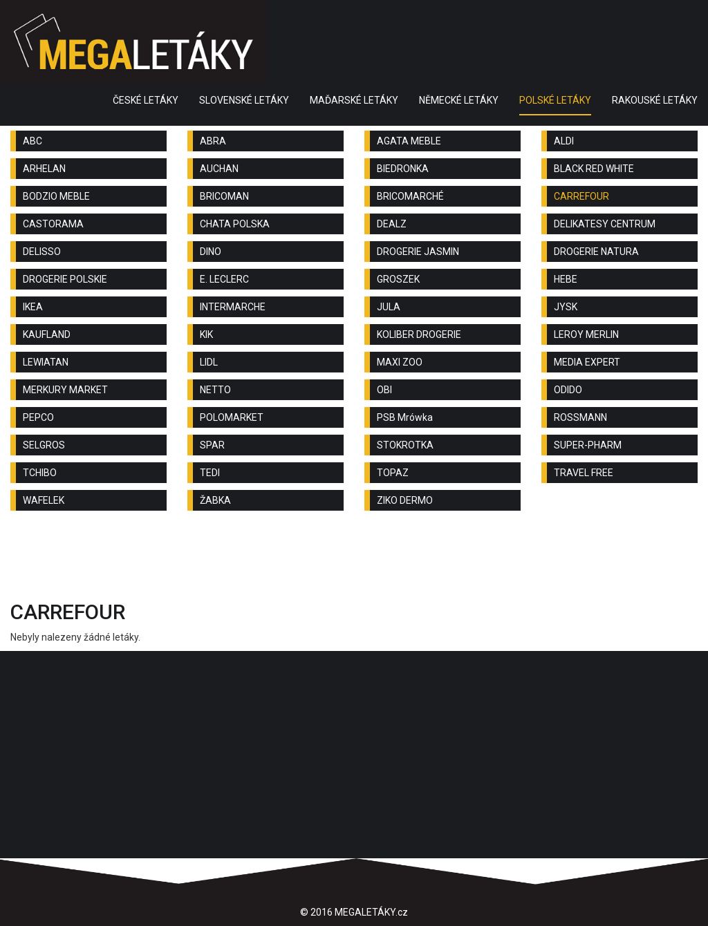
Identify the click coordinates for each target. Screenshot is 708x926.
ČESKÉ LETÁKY (145, 100)
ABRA (213, 141)
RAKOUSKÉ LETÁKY (655, 100)
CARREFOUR (581, 196)
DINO (210, 251)
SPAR (212, 445)
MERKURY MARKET (65, 389)
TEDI (210, 472)
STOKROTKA (405, 445)
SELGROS (44, 445)
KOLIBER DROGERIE (419, 334)
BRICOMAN (224, 196)
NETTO (215, 389)
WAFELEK (43, 500)
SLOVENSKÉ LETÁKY (244, 100)
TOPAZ (393, 472)
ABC (32, 141)
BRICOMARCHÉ (410, 196)
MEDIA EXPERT (587, 362)
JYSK (565, 306)
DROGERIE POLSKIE (65, 279)
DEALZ (392, 223)
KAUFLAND (47, 334)
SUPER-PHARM (588, 445)
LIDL (209, 362)
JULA (388, 306)
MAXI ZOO (399, 362)
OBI (384, 389)
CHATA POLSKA (235, 223)
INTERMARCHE (233, 306)
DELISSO (42, 251)
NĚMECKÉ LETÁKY (459, 100)
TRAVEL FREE (583, 472)
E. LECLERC (224, 279)
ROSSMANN (580, 417)
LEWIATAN (45, 362)
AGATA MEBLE (409, 141)
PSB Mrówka (405, 417)
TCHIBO (40, 472)
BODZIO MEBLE (56, 196)
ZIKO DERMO (405, 500)
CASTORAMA (53, 223)
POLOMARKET (231, 417)
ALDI (564, 141)
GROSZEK (398, 279)
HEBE (565, 279)
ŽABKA (215, 500)
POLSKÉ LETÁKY (555, 100)
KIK (206, 334)
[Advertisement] (354, 559)
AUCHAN (219, 168)
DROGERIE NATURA (596, 251)
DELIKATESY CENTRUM (604, 223)
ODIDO (568, 389)
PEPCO (38, 417)
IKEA (33, 306)
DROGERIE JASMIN (418, 251)
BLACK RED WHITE (594, 168)
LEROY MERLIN (586, 334)
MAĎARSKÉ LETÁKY (354, 100)
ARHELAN (44, 168)
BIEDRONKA (403, 168)
